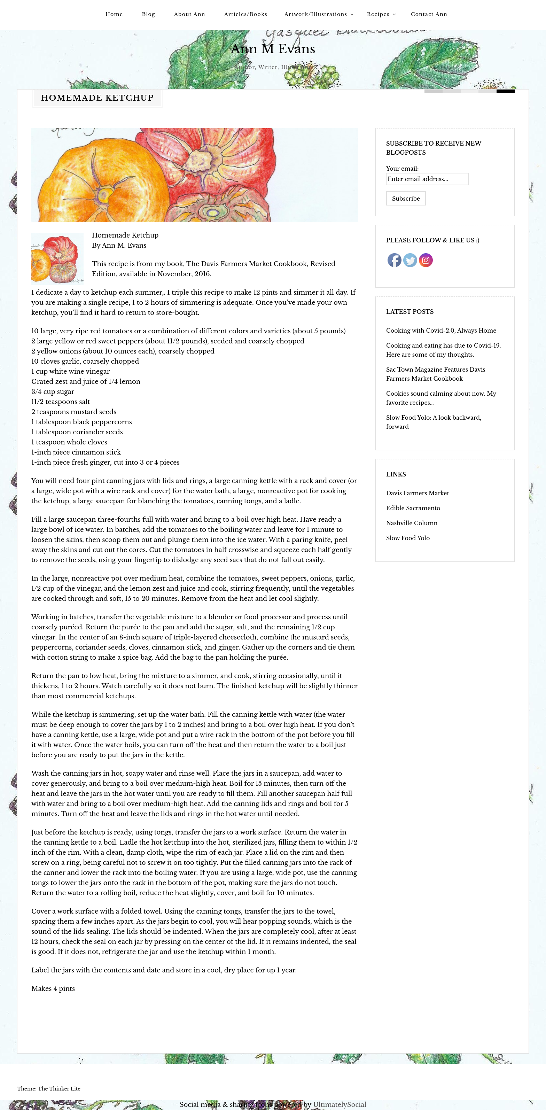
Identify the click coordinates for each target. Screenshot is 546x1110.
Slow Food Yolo (408, 538)
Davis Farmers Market (417, 493)
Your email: (402, 168)
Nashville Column (411, 523)
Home (114, 14)
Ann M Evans (273, 48)
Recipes (378, 14)
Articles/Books (245, 14)
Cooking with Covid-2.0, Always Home (441, 330)
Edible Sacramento (413, 508)
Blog (148, 14)
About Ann (189, 14)
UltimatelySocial (339, 1105)
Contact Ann (429, 14)
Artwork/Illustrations (315, 14)
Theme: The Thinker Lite (48, 1089)
